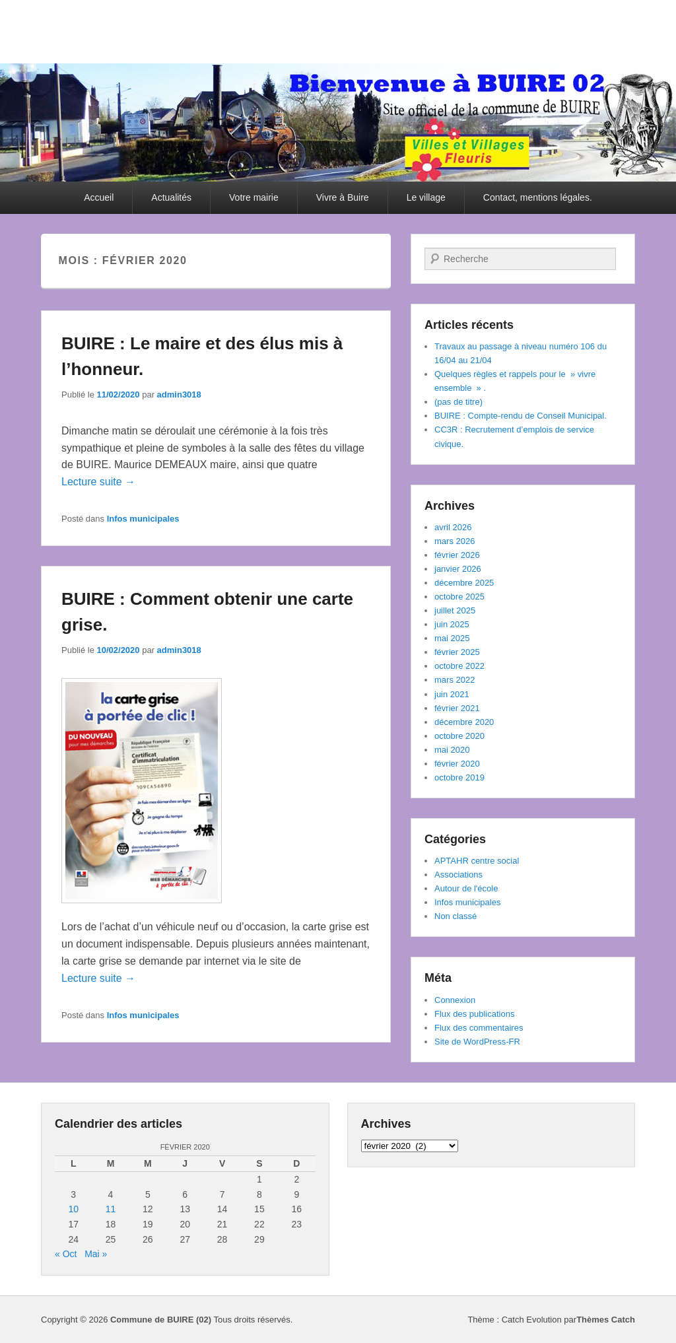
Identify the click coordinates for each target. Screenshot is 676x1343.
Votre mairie (254, 197)
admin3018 (179, 394)
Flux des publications (474, 1014)
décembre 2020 (464, 722)
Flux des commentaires (478, 1028)
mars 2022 (454, 680)
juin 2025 (451, 624)
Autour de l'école (466, 888)
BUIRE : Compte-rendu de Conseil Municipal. (520, 416)
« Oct (66, 1254)
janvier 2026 (457, 569)
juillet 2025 (454, 610)
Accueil (99, 197)
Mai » (95, 1254)
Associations (458, 874)
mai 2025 (451, 638)
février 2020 (457, 764)
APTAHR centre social (476, 861)
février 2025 (457, 652)
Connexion (454, 1000)
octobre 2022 (459, 666)
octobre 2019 (459, 777)
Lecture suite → (98, 481)
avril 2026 (452, 527)
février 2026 (457, 555)
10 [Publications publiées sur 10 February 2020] (73, 1209)
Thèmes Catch (605, 1320)
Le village (426, 197)
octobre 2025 (459, 597)
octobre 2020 (459, 736)
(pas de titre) (458, 402)
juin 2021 (451, 694)
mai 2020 (451, 750)
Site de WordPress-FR (477, 1042)
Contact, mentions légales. (537, 197)
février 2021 (457, 708)
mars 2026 (454, 541)
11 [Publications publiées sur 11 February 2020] (111, 1209)
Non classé (455, 916)
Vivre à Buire (342, 197)
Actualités (171, 197)
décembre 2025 (464, 583)
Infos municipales (143, 519)
